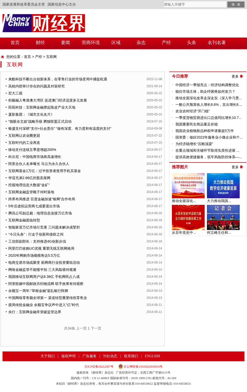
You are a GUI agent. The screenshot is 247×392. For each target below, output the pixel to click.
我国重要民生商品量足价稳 (196, 124)
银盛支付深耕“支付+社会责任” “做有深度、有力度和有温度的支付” (59, 128)
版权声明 (68, 356)
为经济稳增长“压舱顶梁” (194, 144)
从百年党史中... (184, 233)
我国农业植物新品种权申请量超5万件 (204, 131)
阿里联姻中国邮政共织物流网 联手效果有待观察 (45, 284)
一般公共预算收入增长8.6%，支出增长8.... (208, 105)
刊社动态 (110, 356)
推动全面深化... (184, 201)
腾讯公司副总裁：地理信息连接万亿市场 (40, 213)
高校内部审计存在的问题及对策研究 (36, 86)
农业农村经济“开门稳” (192, 111)
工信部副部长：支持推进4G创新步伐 (37, 241)
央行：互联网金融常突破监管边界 (34, 312)
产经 (38, 57)
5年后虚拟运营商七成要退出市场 (34, 206)
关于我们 (48, 356)
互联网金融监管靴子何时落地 (31, 192)
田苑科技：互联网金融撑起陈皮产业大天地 (41, 107)
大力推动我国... (219, 201)
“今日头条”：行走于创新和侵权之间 (36, 234)
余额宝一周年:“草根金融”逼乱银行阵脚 (38, 291)
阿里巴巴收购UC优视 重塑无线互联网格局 (41, 248)
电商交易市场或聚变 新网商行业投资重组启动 (44, 262)
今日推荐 (180, 76)
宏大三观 (15, 93)
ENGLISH (152, 356)
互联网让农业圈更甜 (24, 136)
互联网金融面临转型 (24, 220)
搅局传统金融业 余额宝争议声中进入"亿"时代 (43, 305)
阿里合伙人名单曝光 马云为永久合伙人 (38, 164)
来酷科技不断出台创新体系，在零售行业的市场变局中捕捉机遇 (57, 79)
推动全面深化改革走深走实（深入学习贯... (208, 98)
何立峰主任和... (219, 233)
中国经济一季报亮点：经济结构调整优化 (207, 85)
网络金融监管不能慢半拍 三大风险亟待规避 (42, 270)
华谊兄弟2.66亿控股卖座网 (29, 178)
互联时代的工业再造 (24, 143)
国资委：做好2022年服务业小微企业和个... (209, 137)
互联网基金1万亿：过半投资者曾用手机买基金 (44, 171)
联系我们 (131, 356)
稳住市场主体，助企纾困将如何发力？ (205, 91)
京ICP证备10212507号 (98, 366)
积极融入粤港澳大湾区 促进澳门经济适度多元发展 (47, 100)
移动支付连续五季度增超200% (32, 150)
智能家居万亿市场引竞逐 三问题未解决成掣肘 (44, 227)
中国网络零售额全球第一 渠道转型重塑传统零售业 (47, 298)
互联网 (51, 57)
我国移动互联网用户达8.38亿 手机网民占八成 (44, 277)
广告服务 (89, 356)
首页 (27, 57)
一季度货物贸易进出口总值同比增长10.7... (208, 118)
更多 (235, 76)
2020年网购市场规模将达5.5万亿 (34, 255)
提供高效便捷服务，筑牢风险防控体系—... (208, 157)
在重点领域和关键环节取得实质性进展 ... (207, 150)
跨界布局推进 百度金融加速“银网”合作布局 (41, 199)
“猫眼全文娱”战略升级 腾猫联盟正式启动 (40, 121)
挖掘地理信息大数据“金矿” (28, 185)
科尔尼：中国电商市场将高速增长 (34, 157)
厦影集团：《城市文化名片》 (31, 114)
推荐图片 (180, 167)
